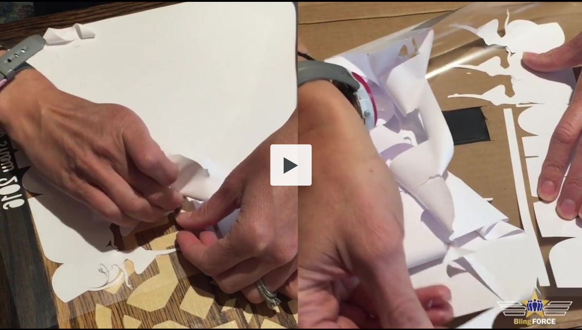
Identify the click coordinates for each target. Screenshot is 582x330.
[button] (291, 165)
